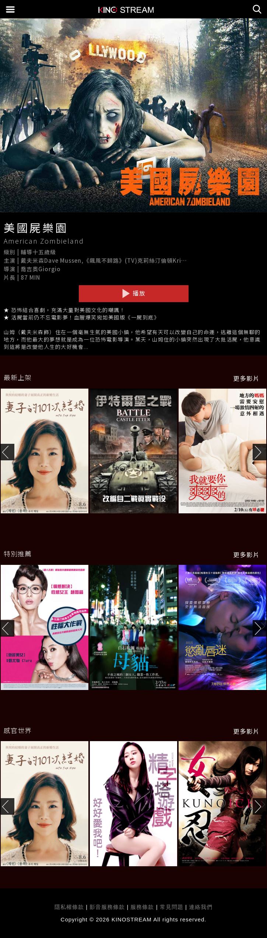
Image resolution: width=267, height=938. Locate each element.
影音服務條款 (107, 907)
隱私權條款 (69, 907)
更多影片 (246, 378)
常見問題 (171, 907)
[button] (260, 452)
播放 (134, 293)
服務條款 (143, 907)
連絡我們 (200, 907)
